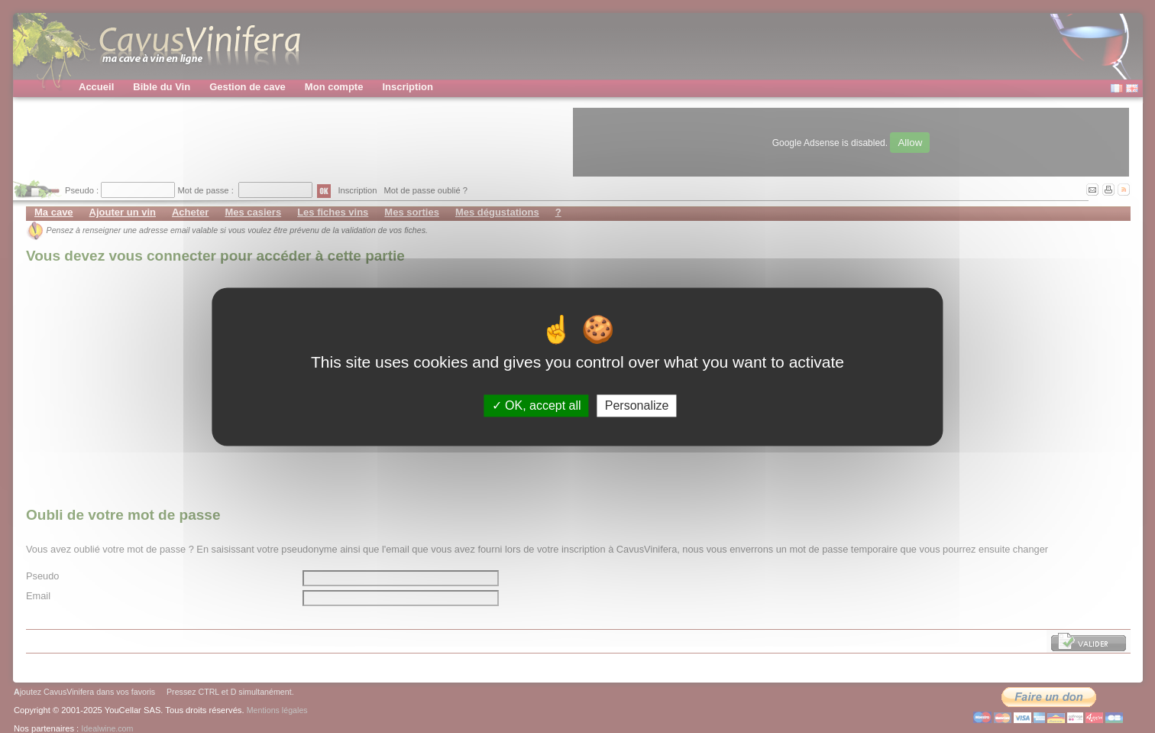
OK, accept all (536, 405)
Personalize (637, 405)
